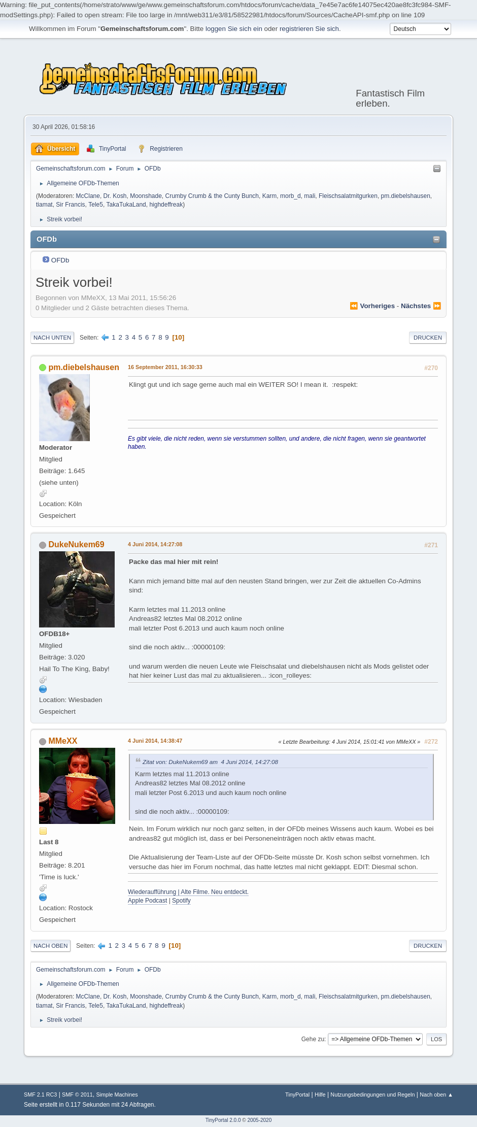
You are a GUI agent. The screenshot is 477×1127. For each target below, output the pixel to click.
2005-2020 (259, 1119)
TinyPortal (297, 1093)
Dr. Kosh (115, 194)
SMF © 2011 (77, 1093)
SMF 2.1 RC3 (40, 1093)
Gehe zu (312, 1038)
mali (309, 194)
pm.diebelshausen (405, 194)
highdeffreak (166, 203)
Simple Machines (117, 1093)
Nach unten (52, 337)
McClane (88, 194)
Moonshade (146, 194)
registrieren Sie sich (309, 28)
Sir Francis (70, 203)
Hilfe (320, 1093)
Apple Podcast (147, 899)
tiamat (44, 203)
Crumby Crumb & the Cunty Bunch (212, 194)
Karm (269, 194)
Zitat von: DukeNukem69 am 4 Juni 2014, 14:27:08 (210, 760)
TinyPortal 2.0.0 (223, 1119)
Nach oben (50, 945)
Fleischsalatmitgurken (348, 194)
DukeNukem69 (76, 544)
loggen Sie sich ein (234, 28)
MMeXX (62, 740)
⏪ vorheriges (372, 305)
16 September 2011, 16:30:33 (165, 366)
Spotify (181, 899)
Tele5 (95, 203)
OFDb (60, 259)
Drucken (428, 337)
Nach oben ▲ (436, 1093)
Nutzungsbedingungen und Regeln (372, 1093)
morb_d (290, 194)
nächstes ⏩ (421, 305)
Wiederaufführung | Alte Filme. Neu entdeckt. (188, 890)
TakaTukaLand (126, 203)
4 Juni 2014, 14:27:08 (155, 544)
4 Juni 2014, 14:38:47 (155, 740)
